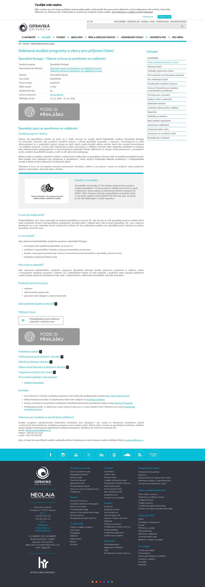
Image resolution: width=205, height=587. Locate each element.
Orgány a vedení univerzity (81, 527)
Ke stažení (142, 562)
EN (91, 21)
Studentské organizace (114, 533)
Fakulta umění (76, 478)
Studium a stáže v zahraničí (115, 518)
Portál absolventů (111, 545)
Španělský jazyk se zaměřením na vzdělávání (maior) (76, 68)
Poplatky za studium (157, 116)
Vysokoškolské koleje (79, 510)
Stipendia (152, 112)
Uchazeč (47, 37)
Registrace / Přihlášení (113, 548)
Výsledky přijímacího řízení (160, 71)
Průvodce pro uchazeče (158, 95)
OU (20, 44)
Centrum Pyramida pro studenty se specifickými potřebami (162, 89)
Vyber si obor (109, 475)
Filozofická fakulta (77, 480)
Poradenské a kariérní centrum (162, 84)
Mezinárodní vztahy (134, 37)
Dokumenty (75, 530)
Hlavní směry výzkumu (147, 494)
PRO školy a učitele (146, 528)
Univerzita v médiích (146, 559)
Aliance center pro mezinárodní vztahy (154, 478)
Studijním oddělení (95, 400)
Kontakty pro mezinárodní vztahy (152, 484)
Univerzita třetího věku (158, 129)
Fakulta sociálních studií (80, 472)
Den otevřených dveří (113, 492)
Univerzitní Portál (178, 21)
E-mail (152, 21)
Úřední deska (75, 539)
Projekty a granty (145, 503)
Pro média (177, 37)
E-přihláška (152, 58)
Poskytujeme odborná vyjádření (152, 556)
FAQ (106, 550)
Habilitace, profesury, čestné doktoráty (154, 481)
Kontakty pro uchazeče (158, 138)
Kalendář (74, 536)
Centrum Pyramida (123, 403)
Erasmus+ (142, 475)
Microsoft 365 (133, 21)
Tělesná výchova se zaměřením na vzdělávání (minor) (76, 71)
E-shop (141, 525)
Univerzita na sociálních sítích (161, 134)
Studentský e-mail (111, 510)
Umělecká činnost (145, 500)
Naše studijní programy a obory (43, 44)
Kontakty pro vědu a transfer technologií (155, 509)
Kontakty (74, 545)
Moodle (144, 21)
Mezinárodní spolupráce (148, 472)
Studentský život (111, 495)
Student (62, 37)
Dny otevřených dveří (157, 79)
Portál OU (108, 507)
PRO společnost (145, 531)
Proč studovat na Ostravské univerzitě (165, 75)
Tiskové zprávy (144, 553)
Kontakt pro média (146, 550)
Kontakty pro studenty (113, 536)
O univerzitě (30, 37)
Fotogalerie (75, 533)
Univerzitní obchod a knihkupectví (84, 504)
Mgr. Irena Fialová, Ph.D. (118, 396)
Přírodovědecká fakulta (80, 486)
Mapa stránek (120, 21)
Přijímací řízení (154, 67)
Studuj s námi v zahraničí (159, 99)
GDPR (140, 519)
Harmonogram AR (112, 515)
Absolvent (78, 37)
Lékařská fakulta (77, 483)
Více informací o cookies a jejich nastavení (132, 12)
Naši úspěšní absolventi (159, 121)
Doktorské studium (156, 103)
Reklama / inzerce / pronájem (150, 540)
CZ (88, 21)
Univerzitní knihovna (78, 501)
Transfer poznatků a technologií (151, 506)
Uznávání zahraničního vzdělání (163, 108)
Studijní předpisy (111, 530)
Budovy (73, 542)
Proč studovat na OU (113, 489)
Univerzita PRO (160, 37)
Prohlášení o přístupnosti (149, 522)
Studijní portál (162, 21)
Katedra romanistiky (34, 383)
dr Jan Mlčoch (56, 95)
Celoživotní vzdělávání (158, 125)
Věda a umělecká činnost (103, 37)
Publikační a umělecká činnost (151, 497)
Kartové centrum (77, 515)
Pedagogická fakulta (79, 475)
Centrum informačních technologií (84, 513)
